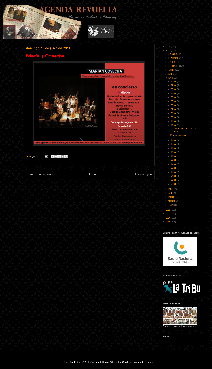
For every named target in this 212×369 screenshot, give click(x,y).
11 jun (174, 152)
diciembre (173, 54)
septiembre (173, 66)
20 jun (174, 117)
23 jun (174, 105)
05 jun (174, 172)
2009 (168, 222)
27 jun (174, 93)
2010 (168, 218)
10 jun (174, 156)
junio (170, 78)
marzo (171, 197)
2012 (168, 210)
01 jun (174, 184)
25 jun (174, 101)
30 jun (174, 81)
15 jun (174, 140)
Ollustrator (115, 362)
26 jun (174, 97)
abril (170, 193)
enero (171, 205)
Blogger (149, 362)
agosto (171, 70)
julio (170, 74)
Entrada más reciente (39, 174)
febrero (171, 201)
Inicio (92, 174)
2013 (168, 50)
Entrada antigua (142, 174)
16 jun (174, 125)
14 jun (174, 144)
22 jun (174, 109)
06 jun (174, 168)
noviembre (173, 58)
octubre (172, 62)
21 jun (174, 113)
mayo (171, 189)
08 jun (174, 160)
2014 (168, 46)
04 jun (174, 176)
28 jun (174, 89)
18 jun (174, 121)
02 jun (174, 180)
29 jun (174, 85)
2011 (168, 214)
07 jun (174, 164)
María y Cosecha (178, 135)
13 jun (174, 148)
